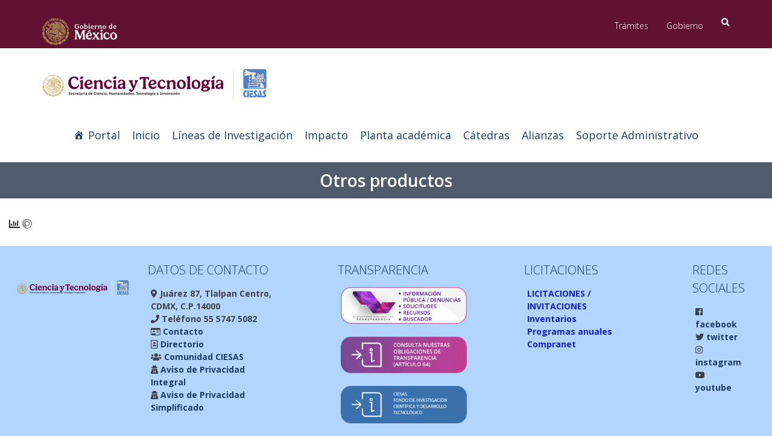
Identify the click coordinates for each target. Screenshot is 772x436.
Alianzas (543, 135)
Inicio (146, 135)
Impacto (326, 135)
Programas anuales (569, 331)
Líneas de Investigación (232, 135)
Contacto (181, 331)
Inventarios (552, 318)
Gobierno (684, 25)
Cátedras (486, 135)
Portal (104, 135)
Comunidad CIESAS (203, 356)
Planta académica (405, 135)
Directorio (181, 344)
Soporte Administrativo (637, 135)
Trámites (631, 25)
